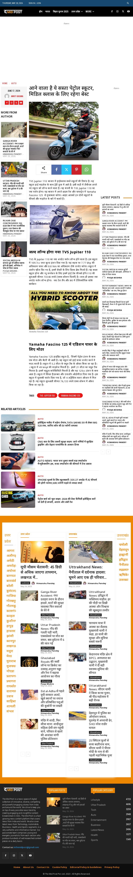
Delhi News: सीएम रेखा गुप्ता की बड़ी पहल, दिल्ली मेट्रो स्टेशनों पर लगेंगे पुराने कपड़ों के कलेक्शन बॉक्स (116, 337)
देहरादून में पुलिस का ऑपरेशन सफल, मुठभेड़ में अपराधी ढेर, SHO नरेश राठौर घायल (100, 721)
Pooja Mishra (10, 271)
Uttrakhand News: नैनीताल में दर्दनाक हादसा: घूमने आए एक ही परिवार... (88, 572)
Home (5, 83)
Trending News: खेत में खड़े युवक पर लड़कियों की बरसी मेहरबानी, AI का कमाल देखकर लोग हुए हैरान (116, 388)
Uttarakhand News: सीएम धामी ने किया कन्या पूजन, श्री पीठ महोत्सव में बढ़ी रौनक (100, 693)
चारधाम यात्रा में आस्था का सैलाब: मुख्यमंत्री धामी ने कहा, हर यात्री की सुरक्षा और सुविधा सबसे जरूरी (98, 633)
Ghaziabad (46, 681)
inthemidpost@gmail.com (26, 847)
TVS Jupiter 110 (47, 395)
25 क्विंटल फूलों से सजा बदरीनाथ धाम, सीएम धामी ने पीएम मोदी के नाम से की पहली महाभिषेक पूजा (100, 748)
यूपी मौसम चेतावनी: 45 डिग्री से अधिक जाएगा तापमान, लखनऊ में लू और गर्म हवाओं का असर (116, 207)
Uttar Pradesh (48, 615)
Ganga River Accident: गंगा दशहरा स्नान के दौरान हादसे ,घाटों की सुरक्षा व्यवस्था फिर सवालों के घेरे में (13, 146)
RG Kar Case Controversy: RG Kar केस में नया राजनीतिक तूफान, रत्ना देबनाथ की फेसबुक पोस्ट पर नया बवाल (14, 226)
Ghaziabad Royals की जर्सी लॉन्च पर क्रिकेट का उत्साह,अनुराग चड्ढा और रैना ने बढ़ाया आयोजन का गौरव (116, 404)
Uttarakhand (75, 583)
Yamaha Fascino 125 (70, 395)
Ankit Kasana (17, 96)
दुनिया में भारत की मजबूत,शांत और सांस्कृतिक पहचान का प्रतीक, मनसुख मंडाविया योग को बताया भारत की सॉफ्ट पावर (116, 370)
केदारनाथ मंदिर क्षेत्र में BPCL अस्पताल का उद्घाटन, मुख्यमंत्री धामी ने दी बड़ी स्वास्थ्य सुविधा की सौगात (100, 664)
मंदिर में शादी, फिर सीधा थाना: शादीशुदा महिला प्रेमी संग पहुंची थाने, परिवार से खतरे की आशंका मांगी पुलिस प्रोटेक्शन (116, 436)
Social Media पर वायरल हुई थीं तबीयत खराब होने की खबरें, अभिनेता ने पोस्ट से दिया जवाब (13, 264)
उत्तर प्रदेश (25, 534)
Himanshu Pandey (12, 154)
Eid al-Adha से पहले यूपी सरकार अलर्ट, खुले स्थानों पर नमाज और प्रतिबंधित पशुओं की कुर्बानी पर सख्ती (115, 420)
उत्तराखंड (73, 534)
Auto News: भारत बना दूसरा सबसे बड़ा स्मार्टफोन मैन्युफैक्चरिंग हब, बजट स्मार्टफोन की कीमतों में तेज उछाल (64, 462)
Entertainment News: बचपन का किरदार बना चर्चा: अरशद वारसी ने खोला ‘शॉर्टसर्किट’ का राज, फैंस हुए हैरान (116, 288)
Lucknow (25, 583)
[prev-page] (103, 452)
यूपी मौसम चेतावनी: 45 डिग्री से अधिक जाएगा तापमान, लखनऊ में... (41, 572)
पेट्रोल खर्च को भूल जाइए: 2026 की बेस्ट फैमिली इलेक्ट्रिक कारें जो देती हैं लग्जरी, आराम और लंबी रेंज (66, 501)
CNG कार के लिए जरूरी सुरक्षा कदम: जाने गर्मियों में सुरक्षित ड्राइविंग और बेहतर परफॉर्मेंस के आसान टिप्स (65, 443)
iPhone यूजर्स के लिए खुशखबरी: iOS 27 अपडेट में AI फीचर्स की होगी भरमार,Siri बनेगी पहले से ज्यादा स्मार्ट (67, 481)
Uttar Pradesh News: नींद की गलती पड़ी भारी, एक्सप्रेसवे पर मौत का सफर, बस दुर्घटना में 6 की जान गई (13, 186)
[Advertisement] (69, 48)
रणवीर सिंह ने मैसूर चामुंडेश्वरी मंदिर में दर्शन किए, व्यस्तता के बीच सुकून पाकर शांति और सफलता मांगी (116, 353)
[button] (128, 3)
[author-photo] (104, 213)
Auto (14, 83)
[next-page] (108, 452)
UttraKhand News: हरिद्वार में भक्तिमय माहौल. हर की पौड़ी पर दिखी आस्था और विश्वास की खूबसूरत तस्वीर (99, 601)
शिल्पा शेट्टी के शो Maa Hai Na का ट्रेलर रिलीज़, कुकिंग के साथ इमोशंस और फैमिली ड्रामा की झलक (116, 320)
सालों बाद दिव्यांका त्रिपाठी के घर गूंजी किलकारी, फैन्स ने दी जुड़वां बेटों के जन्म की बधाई (116, 304)
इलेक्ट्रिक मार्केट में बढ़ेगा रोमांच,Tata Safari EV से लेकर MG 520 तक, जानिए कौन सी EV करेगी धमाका (67, 424)
